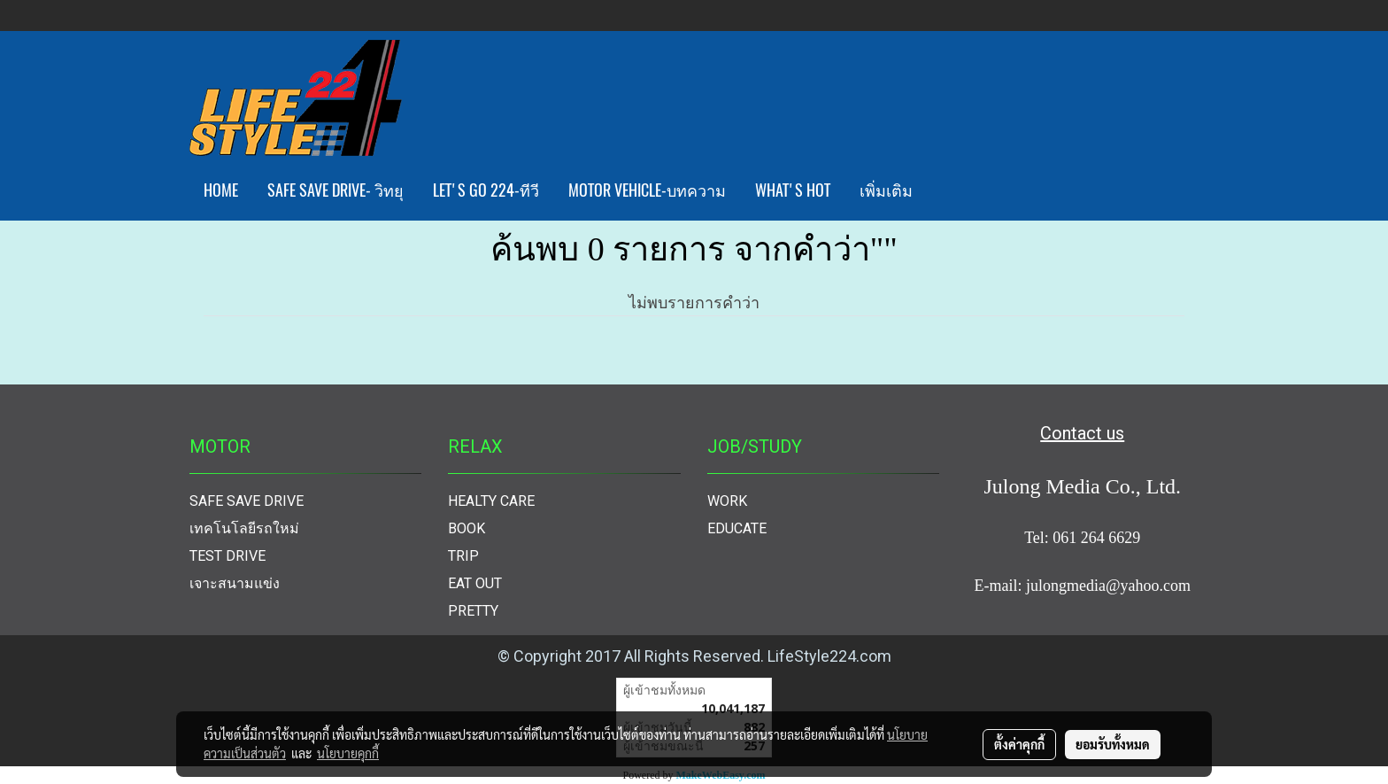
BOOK (466, 528)
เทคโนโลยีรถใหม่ (244, 528)
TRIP (463, 555)
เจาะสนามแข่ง (234, 583)
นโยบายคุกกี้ (348, 753)
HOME (221, 190)
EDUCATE (737, 528)
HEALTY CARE (491, 501)
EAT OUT (475, 583)
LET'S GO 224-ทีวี (486, 190)
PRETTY (473, 610)
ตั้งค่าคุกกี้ (1019, 744)
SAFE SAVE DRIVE (246, 501)
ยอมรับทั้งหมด (1113, 744)
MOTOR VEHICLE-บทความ (647, 190)
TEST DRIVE (227, 555)
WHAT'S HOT (792, 190)
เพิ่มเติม (886, 190)
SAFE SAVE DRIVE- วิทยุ (335, 190)
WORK (727, 501)
